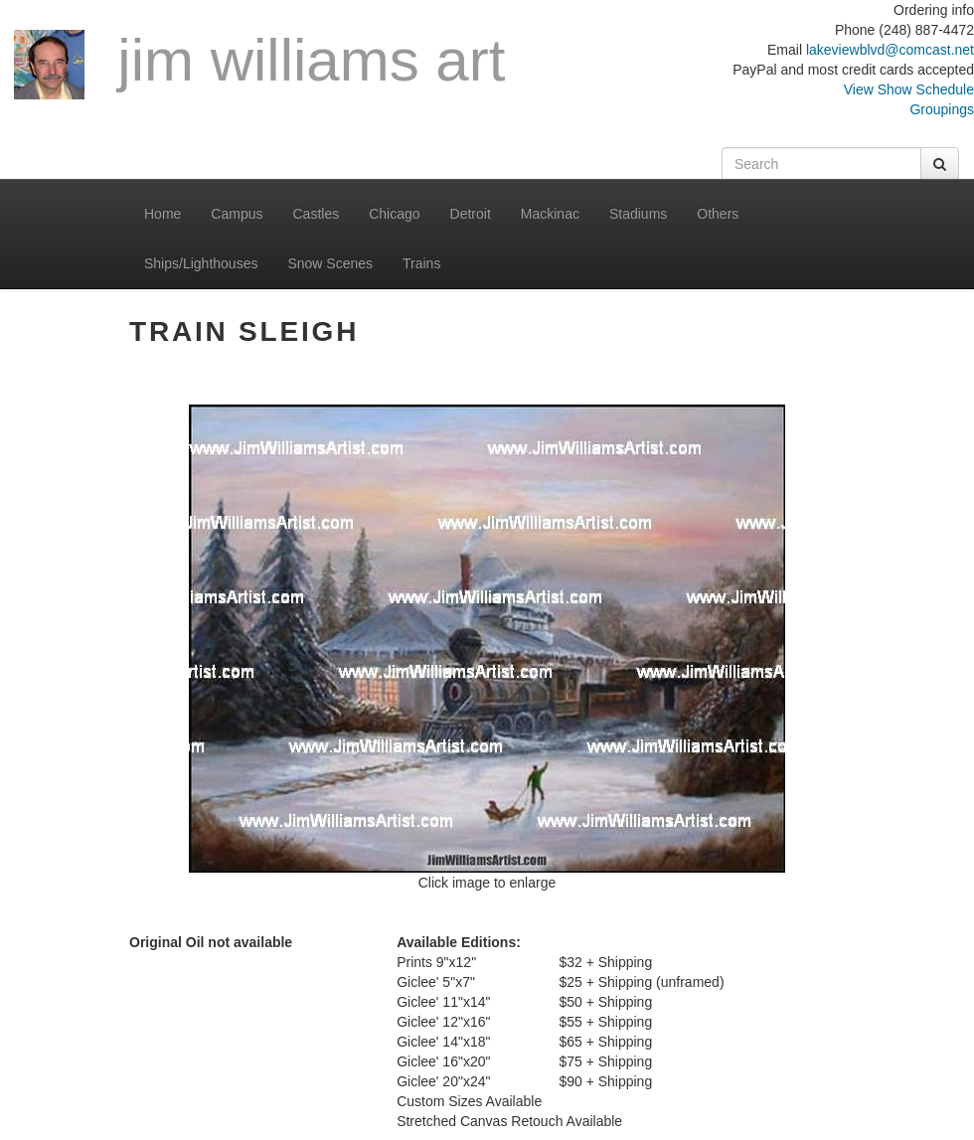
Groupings (941, 109)
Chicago (394, 214)
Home (162, 214)
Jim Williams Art (259, 63)
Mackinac (550, 214)
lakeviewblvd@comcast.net (890, 50)
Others (717, 214)
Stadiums (638, 214)
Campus (236, 214)
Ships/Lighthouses (200, 263)
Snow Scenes (330, 263)
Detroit (470, 214)
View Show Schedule (909, 89)
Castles (316, 214)
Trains (421, 263)
